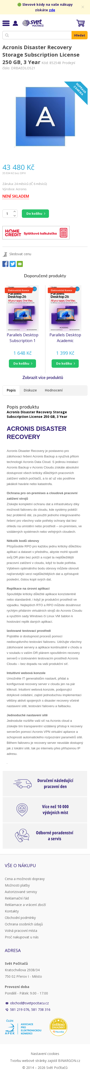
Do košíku (34, 213)
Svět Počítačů (32, 23)
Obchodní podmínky (20, 917)
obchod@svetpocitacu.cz (29, 1003)
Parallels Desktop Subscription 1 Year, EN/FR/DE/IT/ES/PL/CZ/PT (24, 337)
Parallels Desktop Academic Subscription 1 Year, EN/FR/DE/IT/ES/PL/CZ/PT (66, 337)
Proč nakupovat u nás (22, 937)
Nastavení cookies (45, 1053)
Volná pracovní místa (21, 930)
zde (52, 10)
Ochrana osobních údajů (24, 924)
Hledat (79, 35)
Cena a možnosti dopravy (25, 878)
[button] (22, 363)
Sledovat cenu (20, 254)
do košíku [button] (21, 363)
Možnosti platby (17, 885)
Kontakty (12, 911)
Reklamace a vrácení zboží (25, 904)
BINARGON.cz (69, 1060)
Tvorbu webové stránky (28, 1060)
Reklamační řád (17, 898)
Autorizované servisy (21, 891)
